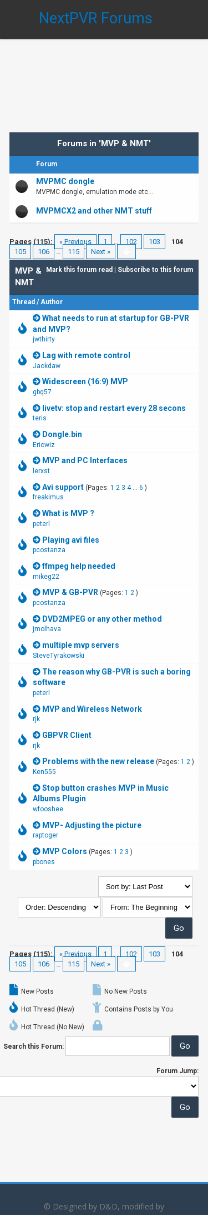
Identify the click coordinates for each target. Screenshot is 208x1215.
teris (40, 418)
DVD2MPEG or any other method (102, 618)
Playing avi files (70, 539)
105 (20, 251)
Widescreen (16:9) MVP (85, 381)
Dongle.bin (62, 434)
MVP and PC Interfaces (85, 460)
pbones (44, 862)
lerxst (41, 471)
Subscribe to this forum (155, 270)
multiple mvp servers (80, 645)
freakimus (48, 497)
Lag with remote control (86, 355)
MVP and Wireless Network (92, 709)
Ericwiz (44, 445)
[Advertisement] (104, 77)
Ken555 (44, 772)
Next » (100, 251)
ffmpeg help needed (78, 566)
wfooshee (48, 809)
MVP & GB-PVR (70, 592)
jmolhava (47, 629)
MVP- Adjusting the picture (91, 825)
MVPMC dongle (65, 181)
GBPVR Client (67, 735)
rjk (36, 719)
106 (43, 251)
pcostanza (49, 550)
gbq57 (42, 392)
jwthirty (44, 339)
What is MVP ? (68, 513)
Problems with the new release (98, 761)
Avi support (63, 487)
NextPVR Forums (96, 18)
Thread (23, 302)
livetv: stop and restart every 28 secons (114, 408)
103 (154, 241)
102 (131, 241)
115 (73, 251)
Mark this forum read (79, 270)
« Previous (75, 241)
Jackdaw (46, 366)
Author (51, 302)
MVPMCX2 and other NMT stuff (94, 210)
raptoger (45, 835)
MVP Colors (64, 851)
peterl (41, 524)
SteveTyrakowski (58, 655)
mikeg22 (46, 577)
